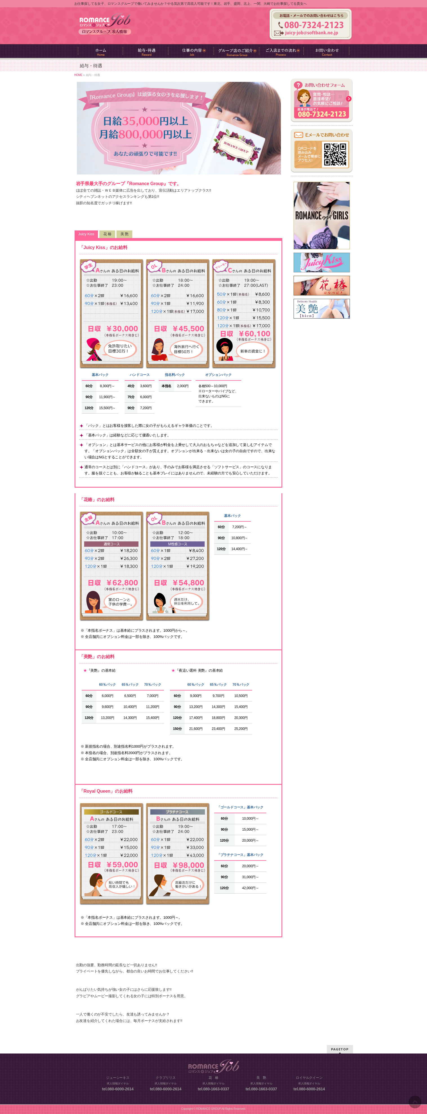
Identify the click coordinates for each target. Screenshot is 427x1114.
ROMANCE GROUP (208, 1108)
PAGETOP (340, 1049)
